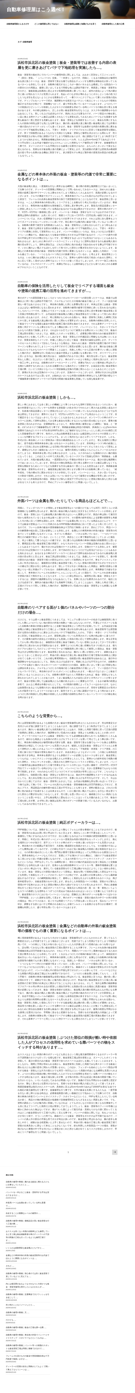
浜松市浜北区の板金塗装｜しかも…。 (47, 397)
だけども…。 (11, 1320)
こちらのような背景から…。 (40, 716)
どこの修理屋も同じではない (46, 24)
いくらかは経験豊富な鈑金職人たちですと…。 (25, 1248)
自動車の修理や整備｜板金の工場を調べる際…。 (26, 1327)
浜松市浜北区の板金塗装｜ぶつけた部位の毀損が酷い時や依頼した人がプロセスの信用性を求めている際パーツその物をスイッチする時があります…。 (67, 1042)
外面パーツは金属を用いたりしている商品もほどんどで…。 (65, 501)
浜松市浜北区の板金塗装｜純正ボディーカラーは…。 (59, 822)
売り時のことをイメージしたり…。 (21, 1305)
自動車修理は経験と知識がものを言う (80, 24)
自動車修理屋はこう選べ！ (36, 9)
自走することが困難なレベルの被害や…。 (24, 1213)
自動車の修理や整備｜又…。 (18, 1312)
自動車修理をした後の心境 (113, 24)
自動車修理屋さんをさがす (17, 24)
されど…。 (10, 1266)
